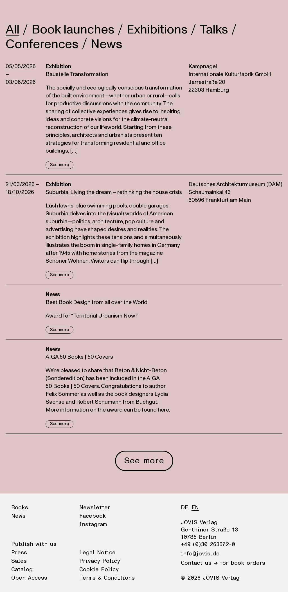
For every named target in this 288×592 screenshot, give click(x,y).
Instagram (93, 524)
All (12, 29)
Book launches (73, 29)
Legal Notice (97, 552)
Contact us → (199, 563)
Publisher (59, 10)
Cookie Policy (99, 569)
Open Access (29, 578)
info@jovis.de (200, 554)
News (35, 10)
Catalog (22, 569)
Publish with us (34, 544)
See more (59, 165)
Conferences (42, 44)
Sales (19, 561)
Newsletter (94, 507)
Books (14, 10)
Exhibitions (157, 29)
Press (19, 552)
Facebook (92, 516)
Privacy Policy (99, 561)
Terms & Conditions (107, 578)
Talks (214, 29)
